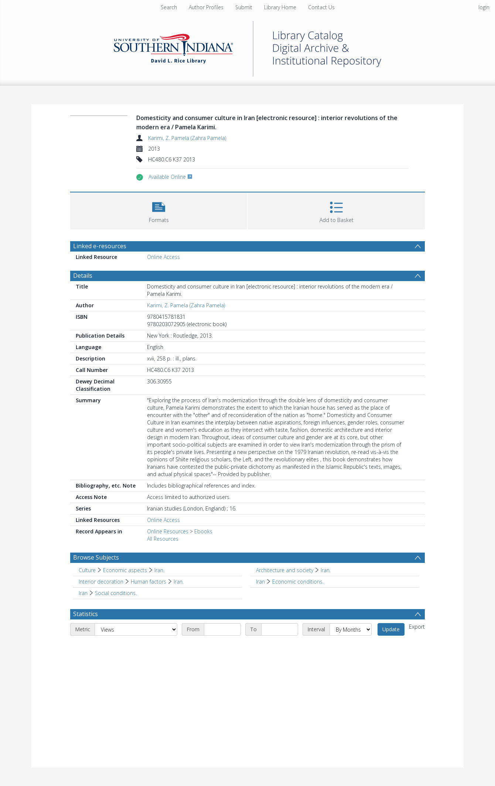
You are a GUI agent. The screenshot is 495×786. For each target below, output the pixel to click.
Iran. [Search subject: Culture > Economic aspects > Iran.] (159, 570)
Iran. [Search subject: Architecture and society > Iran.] (326, 570)
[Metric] (136, 629)
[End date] (279, 629)
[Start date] (222, 629)
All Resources (162, 538)
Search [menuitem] (169, 7)
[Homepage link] (247, 46)
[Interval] (351, 629)
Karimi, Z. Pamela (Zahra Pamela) (187, 137)
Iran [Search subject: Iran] (260, 581)
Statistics (85, 614)
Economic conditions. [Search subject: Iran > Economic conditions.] (298, 581)
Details (82, 275)
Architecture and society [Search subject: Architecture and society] (284, 570)
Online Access (163, 256)
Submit (243, 7)
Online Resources (167, 531)
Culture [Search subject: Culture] (87, 570)
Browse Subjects (96, 557)
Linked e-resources (99, 246)
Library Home (280, 7)
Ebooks (203, 531)
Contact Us (321, 7)
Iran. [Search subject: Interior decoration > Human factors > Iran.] (179, 581)
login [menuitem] (483, 7)
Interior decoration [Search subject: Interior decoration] (101, 581)
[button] (158, 210)
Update (391, 629)
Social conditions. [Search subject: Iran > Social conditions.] (116, 593)
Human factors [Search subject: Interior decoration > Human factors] (148, 581)
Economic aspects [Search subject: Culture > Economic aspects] (125, 570)
